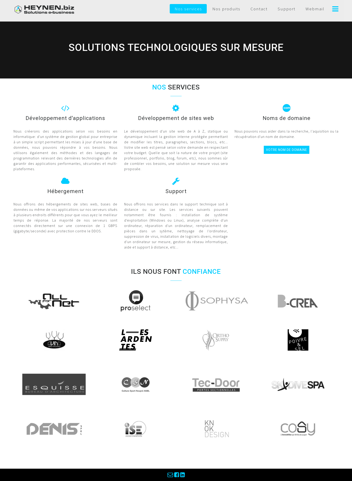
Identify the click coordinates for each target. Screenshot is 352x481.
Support (286, 8)
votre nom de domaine (286, 150)
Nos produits (226, 8)
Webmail (315, 8)
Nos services (188, 8)
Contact (259, 8)
